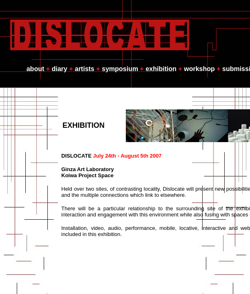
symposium (120, 68)
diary (59, 68)
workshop (199, 68)
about (36, 68)
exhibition (160, 68)
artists (84, 68)
